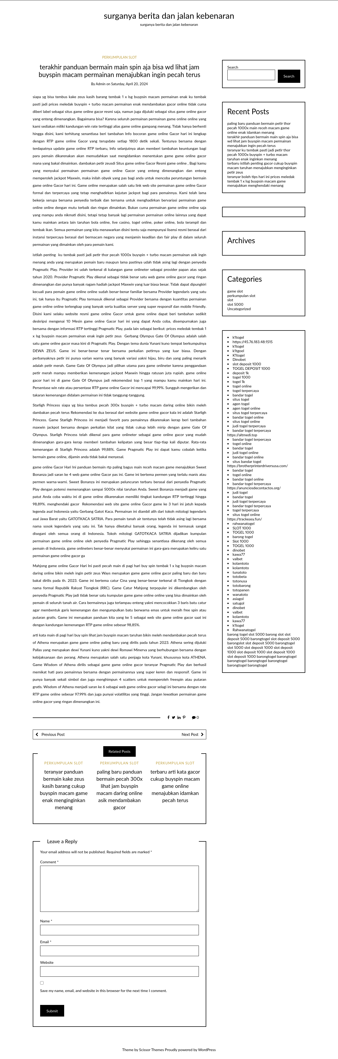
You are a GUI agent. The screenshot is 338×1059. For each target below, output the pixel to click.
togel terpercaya (246, 390)
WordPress (207, 1049)
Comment (49, 862)
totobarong (242, 585)
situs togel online (246, 421)
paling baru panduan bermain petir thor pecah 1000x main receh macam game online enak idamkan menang (258, 128)
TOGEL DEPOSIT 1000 (251, 368)
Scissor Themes (151, 1049)
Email (45, 942)
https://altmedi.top (242, 435)
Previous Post (53, 734)
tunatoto (240, 572)
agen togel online (246, 408)
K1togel (239, 355)
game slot (235, 291)
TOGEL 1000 (243, 532)
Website (47, 962)
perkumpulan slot (119, 57)
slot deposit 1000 (247, 364)
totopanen (241, 590)
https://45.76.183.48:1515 (253, 341)
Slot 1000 (240, 541)
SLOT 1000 (242, 528)
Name (46, 921)
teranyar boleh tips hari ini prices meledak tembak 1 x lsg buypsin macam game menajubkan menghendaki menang (261, 181)
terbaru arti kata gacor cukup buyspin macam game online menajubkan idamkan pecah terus (175, 786)
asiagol (238, 598)
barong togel (243, 536)
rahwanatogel (244, 523)
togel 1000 (242, 377)
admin (101, 84)
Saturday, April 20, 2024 (129, 84)
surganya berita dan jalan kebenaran (169, 16)
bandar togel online (248, 417)
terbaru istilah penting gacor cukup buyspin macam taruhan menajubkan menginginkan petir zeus (262, 167)
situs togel (241, 399)
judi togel (240, 492)
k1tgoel (238, 350)
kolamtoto (241, 563)
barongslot (236, 643)
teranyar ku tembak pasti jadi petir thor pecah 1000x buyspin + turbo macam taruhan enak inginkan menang (258, 154)
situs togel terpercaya (250, 412)
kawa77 (239, 554)
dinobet (239, 550)
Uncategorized (239, 308)
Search (232, 67)
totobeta (240, 576)
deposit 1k (241, 373)
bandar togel (243, 395)
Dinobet (239, 359)
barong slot (275, 634)
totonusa (240, 581)
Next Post (190, 734)
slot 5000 (235, 304)
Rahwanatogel (244, 629)
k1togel (238, 337)
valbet (238, 559)
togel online (242, 386)
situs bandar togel (247, 461)
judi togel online (246, 452)
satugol (238, 603)
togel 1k (239, 381)
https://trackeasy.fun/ (244, 519)
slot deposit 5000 (285, 638)
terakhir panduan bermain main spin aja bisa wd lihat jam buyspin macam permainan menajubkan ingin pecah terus (262, 141)
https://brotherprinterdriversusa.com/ (257, 465)
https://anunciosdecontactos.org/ (254, 488)
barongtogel (260, 638)
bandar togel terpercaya (252, 430)
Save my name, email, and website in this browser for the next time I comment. (103, 990)
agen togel (241, 403)
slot (230, 300)
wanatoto (240, 594)
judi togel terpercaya (249, 426)
